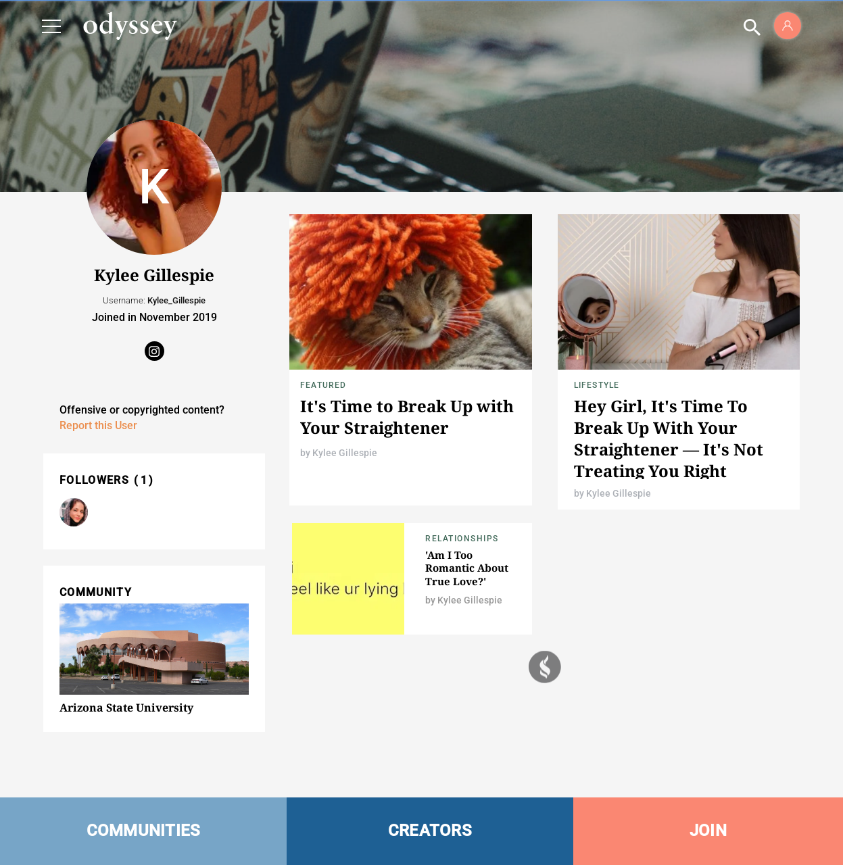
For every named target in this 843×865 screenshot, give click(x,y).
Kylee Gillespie (344, 452)
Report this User (98, 425)
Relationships (462, 538)
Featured (323, 385)
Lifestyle (597, 385)
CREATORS (430, 830)
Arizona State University (126, 707)
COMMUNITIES (144, 830)
